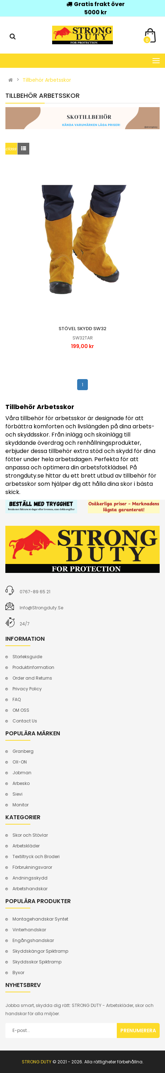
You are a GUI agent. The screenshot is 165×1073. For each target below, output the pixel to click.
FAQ (16, 699)
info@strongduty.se (41, 608)
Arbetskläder (26, 846)
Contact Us (24, 721)
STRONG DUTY (36, 1062)
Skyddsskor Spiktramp (36, 962)
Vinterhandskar (29, 930)
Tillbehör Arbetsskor (46, 80)
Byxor (18, 972)
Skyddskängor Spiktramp (40, 951)
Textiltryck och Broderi (36, 856)
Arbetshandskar (30, 889)
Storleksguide (27, 657)
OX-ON (19, 762)
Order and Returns (32, 678)
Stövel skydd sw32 (82, 328)
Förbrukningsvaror (32, 867)
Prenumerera (138, 1030)
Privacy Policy (27, 689)
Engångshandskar (33, 940)
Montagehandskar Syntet (40, 919)
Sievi (17, 794)
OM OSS (20, 710)
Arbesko (21, 783)
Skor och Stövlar (30, 835)
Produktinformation (33, 667)
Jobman (21, 773)
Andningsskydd (30, 878)
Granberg (23, 751)
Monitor (20, 805)
